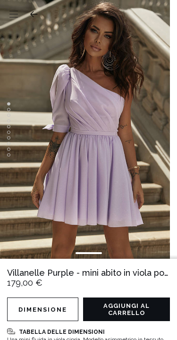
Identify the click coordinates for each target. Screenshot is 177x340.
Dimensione (42, 309)
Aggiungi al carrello (126, 309)
